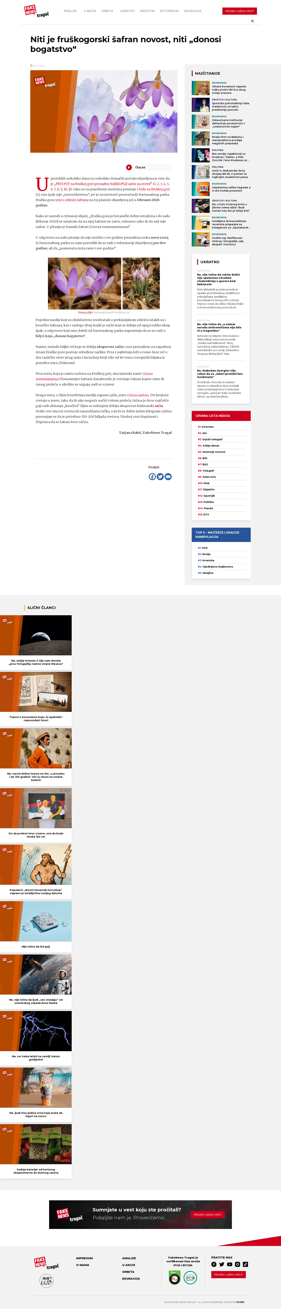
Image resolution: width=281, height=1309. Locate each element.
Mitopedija (169, 11)
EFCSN (187, 1265)
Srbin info (209, 477)
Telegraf (208, 470)
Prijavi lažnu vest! (228, 1274)
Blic (205, 458)
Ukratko (127, 11)
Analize (70, 11)
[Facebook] (152, 476)
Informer (208, 426)
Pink (206, 483)
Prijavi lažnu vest (208, 1214)
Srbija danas (211, 445)
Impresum (84, 1258)
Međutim (147, 11)
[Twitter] (160, 476)
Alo (204, 433)
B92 (205, 464)
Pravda (208, 508)
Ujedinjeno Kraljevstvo (218, 566)
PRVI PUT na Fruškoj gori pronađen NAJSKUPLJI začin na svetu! (106, 184)
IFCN (176, 1265)
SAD (205, 547)
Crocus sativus (138, 395)
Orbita (107, 11)
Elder (240, 1302)
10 (71, 189)
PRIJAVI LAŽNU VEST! (239, 11)
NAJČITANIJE (207, 73)
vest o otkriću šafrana (82, 200)
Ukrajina (207, 573)
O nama (82, 1265)
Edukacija (192, 11)
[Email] (168, 476)
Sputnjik (209, 495)
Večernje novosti (213, 452)
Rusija (206, 554)
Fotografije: (85, 312)
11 (76, 189)
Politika (208, 502)
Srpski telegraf (212, 439)
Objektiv (209, 489)
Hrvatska (208, 560)
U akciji (90, 11)
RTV (206, 514)
